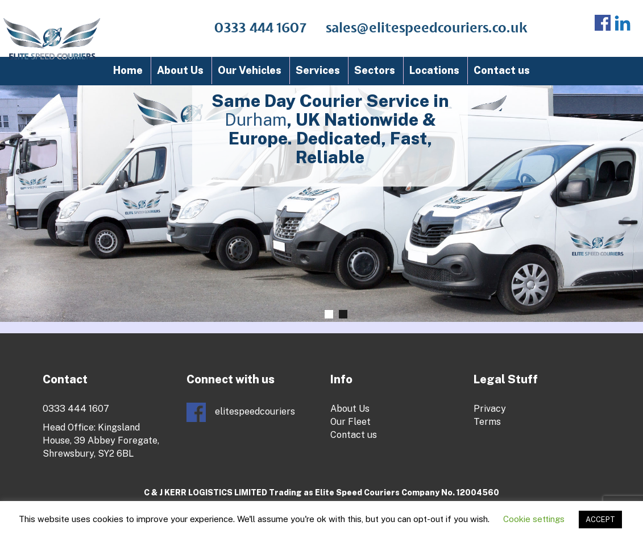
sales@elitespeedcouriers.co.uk (427, 28)
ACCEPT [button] (600, 519)
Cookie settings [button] (534, 519)
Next (629, 163)
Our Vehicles (249, 70)
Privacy (490, 408)
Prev (35, 154)
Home (128, 70)
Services (318, 70)
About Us (180, 70)
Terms (487, 421)
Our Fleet (350, 421)
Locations (434, 70)
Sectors (374, 70)
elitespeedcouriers (240, 412)
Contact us (502, 70)
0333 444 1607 (260, 28)
